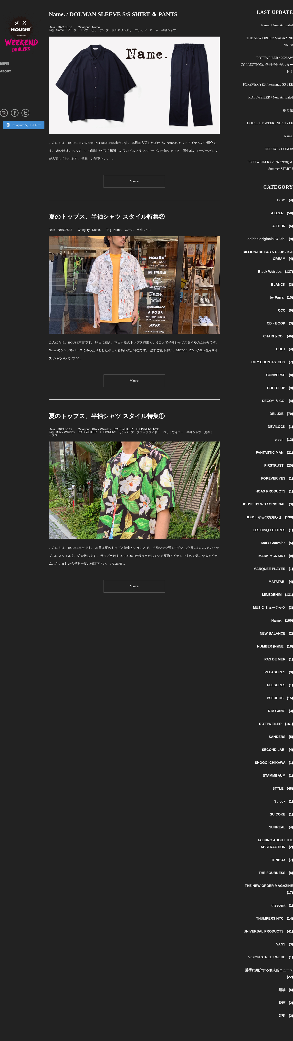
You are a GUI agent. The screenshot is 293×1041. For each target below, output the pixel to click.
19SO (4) (285, 200)
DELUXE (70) (281, 414)
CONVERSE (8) (279, 375)
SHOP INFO (8, 79)
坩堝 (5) (286, 990)
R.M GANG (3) (280, 711)
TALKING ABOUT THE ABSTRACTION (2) (275, 843)
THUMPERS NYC (147, 429)
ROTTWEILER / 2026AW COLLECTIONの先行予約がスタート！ (267, 64)
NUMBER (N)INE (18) (275, 646)
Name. (96, 27)
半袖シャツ (168, 30)
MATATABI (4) (281, 582)
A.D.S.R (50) (282, 213)
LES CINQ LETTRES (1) (273, 530)
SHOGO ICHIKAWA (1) (274, 763)
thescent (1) (282, 905)
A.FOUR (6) (282, 226)
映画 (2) (286, 1003)
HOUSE (24, 32)
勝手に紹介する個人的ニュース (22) (269, 973)
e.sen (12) (284, 440)
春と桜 (288, 110)
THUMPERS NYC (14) (274, 918)
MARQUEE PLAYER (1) (273, 569)
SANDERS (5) (281, 737)
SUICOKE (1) (281, 814)
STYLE (5, 87)
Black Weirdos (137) (275, 272)
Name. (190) (282, 620)
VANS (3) (284, 944)
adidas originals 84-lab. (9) (270, 239)
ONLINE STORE (11, 103)
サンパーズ (126, 432)
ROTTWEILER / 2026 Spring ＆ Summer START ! (270, 165)
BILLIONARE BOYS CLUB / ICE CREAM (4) (267, 255)
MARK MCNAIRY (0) (275, 556)
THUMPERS (108, 432)
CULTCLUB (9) (280, 388)
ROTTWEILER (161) (276, 724)
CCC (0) (285, 310)
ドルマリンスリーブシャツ (129, 30)
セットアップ (100, 30)
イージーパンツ (78, 30)
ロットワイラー (173, 432)
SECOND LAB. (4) (277, 750)
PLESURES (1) (280, 685)
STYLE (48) (282, 788)
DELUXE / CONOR (279, 149)
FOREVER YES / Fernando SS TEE (268, 84)
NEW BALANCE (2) (276, 633)
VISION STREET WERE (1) (270, 957)
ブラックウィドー (148, 432)
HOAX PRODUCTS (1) (274, 491)
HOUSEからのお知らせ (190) (269, 517)
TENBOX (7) (282, 860)
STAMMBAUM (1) (278, 775)
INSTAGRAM (10, 95)
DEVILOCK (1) (280, 427)
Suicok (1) (283, 801)
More (134, 181)
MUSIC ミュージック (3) (273, 607)
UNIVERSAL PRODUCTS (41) (268, 931)
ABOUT (5, 71)
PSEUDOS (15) (280, 698)
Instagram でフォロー (24, 125)
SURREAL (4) (281, 827)
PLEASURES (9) (278, 672)
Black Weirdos (101, 429)
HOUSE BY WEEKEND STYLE (270, 123)
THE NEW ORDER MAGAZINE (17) (269, 889)
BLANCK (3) (282, 284)
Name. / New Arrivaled (277, 25)
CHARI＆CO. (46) (278, 336)
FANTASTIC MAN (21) (274, 452)
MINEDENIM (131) (277, 595)
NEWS (4, 64)
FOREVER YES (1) (277, 478)
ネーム (154, 30)
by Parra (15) (281, 297)
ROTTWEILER (123, 429)
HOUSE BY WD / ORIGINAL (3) (267, 504)
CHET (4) (284, 349)
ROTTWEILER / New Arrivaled (270, 97)
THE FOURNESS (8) (276, 873)
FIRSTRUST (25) (278, 465)
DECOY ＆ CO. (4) (277, 401)
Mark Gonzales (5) (277, 543)
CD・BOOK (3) (280, 323)
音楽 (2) (286, 1016)
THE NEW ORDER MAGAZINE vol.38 (269, 41)
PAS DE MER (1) (278, 659)
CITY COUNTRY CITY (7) (272, 362)
